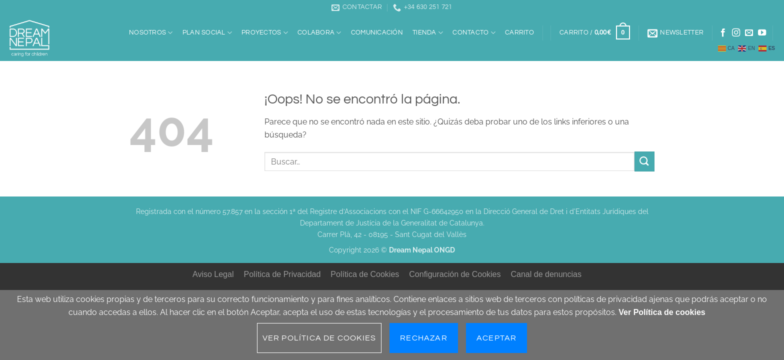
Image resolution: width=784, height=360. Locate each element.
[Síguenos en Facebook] (723, 33)
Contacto (474, 33)
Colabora (320, 33)
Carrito (519, 33)
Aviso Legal (213, 274)
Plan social (207, 33)
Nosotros (151, 33)
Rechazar (424, 338)
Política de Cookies (364, 274)
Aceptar (496, 338)
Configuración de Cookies (454, 274)
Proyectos (265, 33)
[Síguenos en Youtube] (762, 33)
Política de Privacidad (282, 274)
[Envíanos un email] (749, 33)
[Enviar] (644, 161)
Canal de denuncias (546, 274)
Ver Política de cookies (661, 312)
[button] (594, 33)
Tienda (427, 33)
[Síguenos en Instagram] (736, 33)
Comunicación (377, 33)
